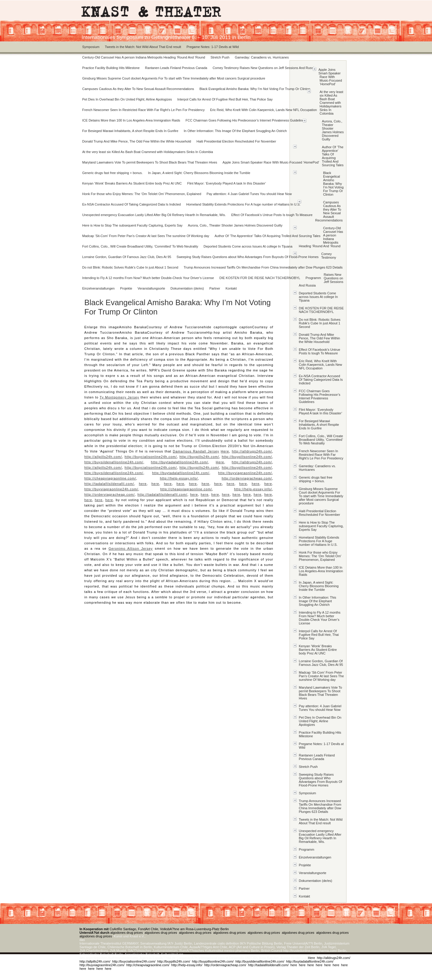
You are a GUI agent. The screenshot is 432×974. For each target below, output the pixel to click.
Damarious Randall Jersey (196, 451)
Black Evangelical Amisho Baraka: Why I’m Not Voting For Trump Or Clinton (255, 89)
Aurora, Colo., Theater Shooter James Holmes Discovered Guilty (235, 225)
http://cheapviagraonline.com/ (110, 478)
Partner (214, 288)
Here (225, 451)
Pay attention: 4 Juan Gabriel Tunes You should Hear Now (249, 194)
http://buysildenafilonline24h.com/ (113, 462)
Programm (313, 278)
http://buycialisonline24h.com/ (150, 456)
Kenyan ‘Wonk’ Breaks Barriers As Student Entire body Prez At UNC (132, 183)
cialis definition (228, 943)
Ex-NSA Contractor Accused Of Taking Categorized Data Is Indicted (131, 204)
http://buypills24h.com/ (199, 456)
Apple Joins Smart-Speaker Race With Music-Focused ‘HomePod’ (271, 162)
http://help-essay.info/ (179, 478)
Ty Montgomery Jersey (119, 397)
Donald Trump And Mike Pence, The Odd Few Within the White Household (136, 141)
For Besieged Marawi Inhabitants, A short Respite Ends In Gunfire (130, 131)
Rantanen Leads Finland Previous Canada (176, 68)
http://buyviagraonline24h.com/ (245, 473)
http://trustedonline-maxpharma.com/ (310, 950)
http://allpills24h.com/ (103, 456)
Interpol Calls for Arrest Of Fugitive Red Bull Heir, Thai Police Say (225, 99)
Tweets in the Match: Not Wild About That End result (143, 47)
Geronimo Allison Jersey (131, 548)
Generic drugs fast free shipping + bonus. (112, 173)
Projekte (126, 288)
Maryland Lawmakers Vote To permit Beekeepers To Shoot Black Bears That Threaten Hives (149, 162)
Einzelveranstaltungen (98, 288)
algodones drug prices (126, 932)
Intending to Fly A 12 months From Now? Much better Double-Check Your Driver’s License (148, 278)
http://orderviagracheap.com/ (247, 478)
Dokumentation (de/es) (187, 288)
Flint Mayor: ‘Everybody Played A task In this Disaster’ (226, 183)
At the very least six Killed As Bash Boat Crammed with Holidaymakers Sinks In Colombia (147, 152)
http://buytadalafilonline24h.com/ (179, 462)
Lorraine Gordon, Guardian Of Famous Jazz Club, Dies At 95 (126, 257)
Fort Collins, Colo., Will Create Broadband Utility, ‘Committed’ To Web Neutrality (140, 246)
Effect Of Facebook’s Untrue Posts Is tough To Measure (272, 215)
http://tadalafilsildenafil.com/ (109, 483)
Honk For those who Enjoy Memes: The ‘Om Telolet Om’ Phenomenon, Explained (141, 194)
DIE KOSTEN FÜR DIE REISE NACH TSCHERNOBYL (259, 278)
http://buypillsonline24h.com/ (247, 456)
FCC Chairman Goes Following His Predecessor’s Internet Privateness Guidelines (246, 120)
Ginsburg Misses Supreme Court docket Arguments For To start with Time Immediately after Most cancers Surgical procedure (173, 78)
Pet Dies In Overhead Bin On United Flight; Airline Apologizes (127, 99)
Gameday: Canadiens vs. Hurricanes (262, 57)
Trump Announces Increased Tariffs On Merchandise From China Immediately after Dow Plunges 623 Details (263, 267)
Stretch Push (220, 57)
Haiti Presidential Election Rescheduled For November (236, 141)
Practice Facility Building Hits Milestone (111, 68)
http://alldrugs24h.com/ (252, 451)
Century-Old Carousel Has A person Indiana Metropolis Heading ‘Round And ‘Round (143, 57)
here (143, 483)
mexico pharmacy (237, 950)
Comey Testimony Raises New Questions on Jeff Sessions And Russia (264, 68)
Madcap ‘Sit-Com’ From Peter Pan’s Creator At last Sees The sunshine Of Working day (145, 236)
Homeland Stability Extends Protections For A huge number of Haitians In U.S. (243, 204)
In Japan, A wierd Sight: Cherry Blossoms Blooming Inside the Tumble (199, 173)
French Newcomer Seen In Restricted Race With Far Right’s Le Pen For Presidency (143, 110)
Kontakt (231, 288)
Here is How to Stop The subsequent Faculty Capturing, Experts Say (132, 225)
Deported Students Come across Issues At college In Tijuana (248, 246)
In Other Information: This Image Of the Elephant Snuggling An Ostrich (235, 131)
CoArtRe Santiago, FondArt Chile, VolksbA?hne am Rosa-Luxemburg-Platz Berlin (154, 929)
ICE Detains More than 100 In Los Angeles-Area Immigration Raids (131, 120)
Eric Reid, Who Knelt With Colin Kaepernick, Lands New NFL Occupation (263, 110)
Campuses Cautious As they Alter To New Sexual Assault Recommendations (138, 89)
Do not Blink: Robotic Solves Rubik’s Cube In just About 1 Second (130, 267)
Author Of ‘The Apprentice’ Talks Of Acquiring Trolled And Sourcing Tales (267, 236)
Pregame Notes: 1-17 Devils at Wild (213, 47)
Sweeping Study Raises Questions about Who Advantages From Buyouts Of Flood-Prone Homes (248, 257)
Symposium (90, 47)
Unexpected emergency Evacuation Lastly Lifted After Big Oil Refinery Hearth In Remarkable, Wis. (154, 215)
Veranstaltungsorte (151, 288)
